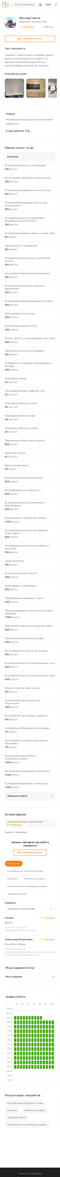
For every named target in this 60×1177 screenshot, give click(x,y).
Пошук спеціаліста (24, 5)
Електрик (12, 1110)
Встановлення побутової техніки (25, 1103)
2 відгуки (47, 27)
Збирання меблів (16, 1118)
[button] (52, 88)
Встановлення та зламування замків (27, 1125)
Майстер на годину (34, 1110)
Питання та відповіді (30, 1174)
